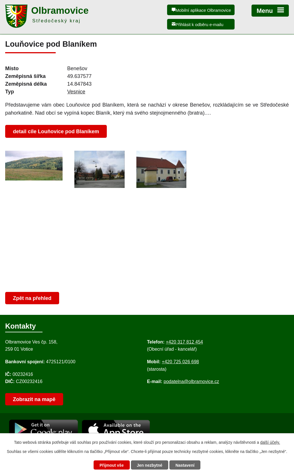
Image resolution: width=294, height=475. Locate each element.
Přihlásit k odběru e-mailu (199, 24)
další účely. (270, 442)
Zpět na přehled (32, 298)
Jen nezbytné (150, 465)
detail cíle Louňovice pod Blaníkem (56, 131)
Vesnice (76, 92)
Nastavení (184, 465)
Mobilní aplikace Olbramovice (203, 10)
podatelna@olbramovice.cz (191, 381)
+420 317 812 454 (184, 341)
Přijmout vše (112, 465)
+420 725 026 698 (180, 361)
